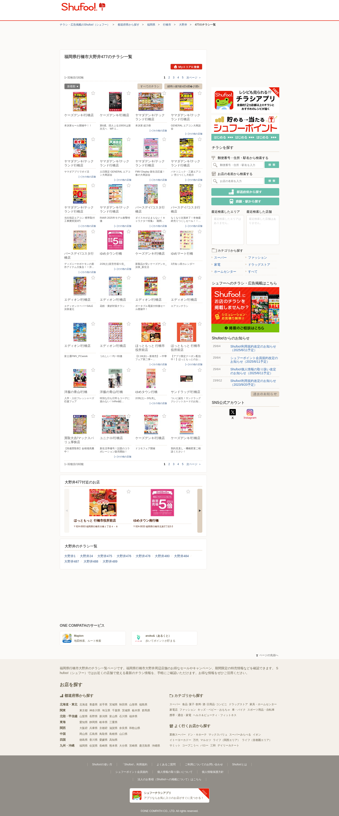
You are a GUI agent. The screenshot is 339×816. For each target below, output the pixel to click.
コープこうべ (190, 745)
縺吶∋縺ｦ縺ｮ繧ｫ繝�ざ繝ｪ (183, 86)
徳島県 (83, 739)
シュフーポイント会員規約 (131, 771)
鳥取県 (103, 734)
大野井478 (143, 556)
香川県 (93, 739)
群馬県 (146, 710)
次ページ (193, 77)
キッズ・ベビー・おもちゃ (214, 709)
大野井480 (162, 556)
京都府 (103, 728)
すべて (251, 271)
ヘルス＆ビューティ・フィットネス (214, 715)
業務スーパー (178, 734)
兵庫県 (93, 728)
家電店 (174, 709)
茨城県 (126, 710)
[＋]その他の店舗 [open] (158, 130)
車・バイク (239, 709)
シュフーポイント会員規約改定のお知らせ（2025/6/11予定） (254, 359)
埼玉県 (106, 710)
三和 (213, 745)
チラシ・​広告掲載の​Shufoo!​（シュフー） (85, 24)
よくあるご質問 (166, 764)
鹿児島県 (144, 745)
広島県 (93, 734)
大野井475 (104, 556)
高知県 (113, 739)
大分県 (123, 745)
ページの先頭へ (267, 655)
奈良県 (123, 728)
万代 (195, 740)
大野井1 (70, 556)
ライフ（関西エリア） (226, 740)
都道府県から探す (128, 24)
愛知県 (83, 722)
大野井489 (110, 561)
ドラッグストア (257, 264)
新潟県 (103, 716)
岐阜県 (103, 722)
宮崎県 (133, 745)
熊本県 (113, 745)
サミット (175, 745)
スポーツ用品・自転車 (261, 709)
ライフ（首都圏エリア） (257, 740)
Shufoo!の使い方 (102, 764)
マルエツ (205, 740)
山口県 (123, 734)
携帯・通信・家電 (180, 715)
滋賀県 (113, 728)
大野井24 (86, 556)
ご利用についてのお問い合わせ (204, 764)
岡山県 (83, 734)
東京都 (83, 710)
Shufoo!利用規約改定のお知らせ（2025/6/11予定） (253, 348)
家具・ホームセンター (263, 704)
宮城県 (113, 704)
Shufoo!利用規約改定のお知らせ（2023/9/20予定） (253, 382)
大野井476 (124, 556)
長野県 (93, 716)
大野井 (183, 24)
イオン (257, 734)
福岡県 (151, 24)
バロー (204, 745)
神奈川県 (94, 710)
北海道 (83, 704)
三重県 (113, 722)
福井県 (133, 716)
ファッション (256, 257)
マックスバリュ (217, 734)
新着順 (71, 87)
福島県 (143, 704)
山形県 (133, 704)
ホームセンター (223, 271)
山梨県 (83, 716)
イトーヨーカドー (180, 740)
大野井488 (91, 561)
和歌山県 (134, 728)
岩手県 (103, 704)
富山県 (113, 716)
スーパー (219, 257)
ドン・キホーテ (197, 734)
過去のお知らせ (265, 394)
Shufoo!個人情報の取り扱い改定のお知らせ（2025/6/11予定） (253, 371)
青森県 (93, 704)
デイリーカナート (228, 745)
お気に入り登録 (93, 93)
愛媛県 (103, 739)
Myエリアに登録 (186, 67)
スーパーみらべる (240, 734)
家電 (215, 264)
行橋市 (167, 24)
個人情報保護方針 (213, 771)
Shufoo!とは (239, 764)
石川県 (123, 716)
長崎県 (103, 745)
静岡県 (93, 722)
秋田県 (123, 704)
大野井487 (71, 561)
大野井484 (181, 556)
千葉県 (116, 710)
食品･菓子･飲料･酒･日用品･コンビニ (204, 704)
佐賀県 (93, 745)
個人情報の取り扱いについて (175, 771)
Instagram (250, 414)
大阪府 (83, 728)
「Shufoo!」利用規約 (134, 764)
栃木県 (136, 710)
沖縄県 (156, 745)
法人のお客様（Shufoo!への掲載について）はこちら (169, 779)
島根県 (113, 734)
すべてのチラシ (149, 86)
